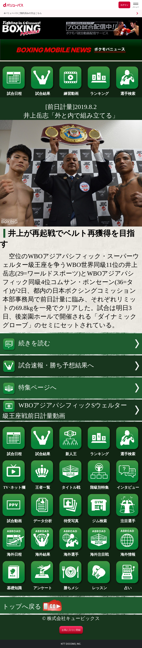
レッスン (99, 586)
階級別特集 (99, 485)
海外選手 (71, 552)
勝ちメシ (71, 586)
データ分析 (43, 519)
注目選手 (128, 519)
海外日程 (14, 552)
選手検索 (128, 92)
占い (128, 586)
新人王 (71, 452)
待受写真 (71, 519)
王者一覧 (43, 485)
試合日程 (14, 92)
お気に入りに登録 (71, 630)
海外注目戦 (99, 552)
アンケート (43, 586)
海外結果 (43, 552)
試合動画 (14, 519)
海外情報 (128, 552)
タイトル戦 (71, 485)
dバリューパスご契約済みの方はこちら (23, 13)
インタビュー (128, 485)
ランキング (99, 92)
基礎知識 (14, 586)
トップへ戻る (32, 606)
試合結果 (43, 92)
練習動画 (71, 92)
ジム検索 (99, 519)
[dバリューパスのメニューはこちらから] (135, 5)
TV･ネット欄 (14, 485)
